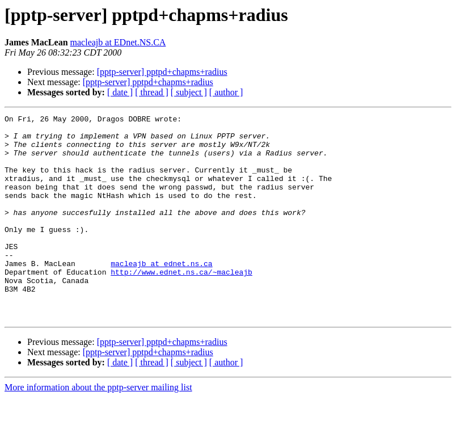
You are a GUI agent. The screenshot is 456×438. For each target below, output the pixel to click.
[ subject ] (189, 92)
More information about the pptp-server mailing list (98, 428)
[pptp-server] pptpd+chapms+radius (162, 72)
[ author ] (226, 92)
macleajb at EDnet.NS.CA (118, 42)
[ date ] (120, 92)
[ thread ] (151, 92)
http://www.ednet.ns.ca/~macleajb (181, 304)
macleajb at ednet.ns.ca (161, 294)
